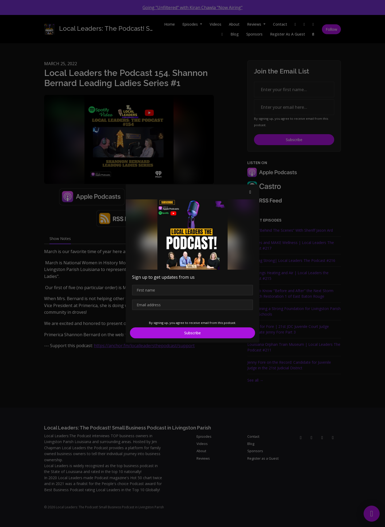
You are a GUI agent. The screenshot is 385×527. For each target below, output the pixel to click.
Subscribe (192, 332)
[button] (250, 192)
